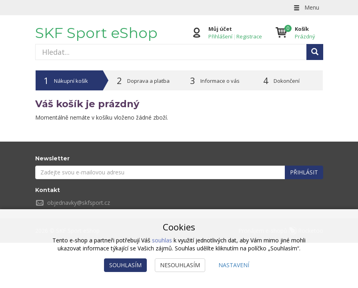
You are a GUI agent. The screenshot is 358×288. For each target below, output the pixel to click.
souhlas (162, 240)
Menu (306, 7)
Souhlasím (125, 265)
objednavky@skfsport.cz (78, 202)
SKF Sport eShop (96, 33)
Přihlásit (304, 172)
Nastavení (233, 265)
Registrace (249, 36)
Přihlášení (220, 36)
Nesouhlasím (180, 265)
